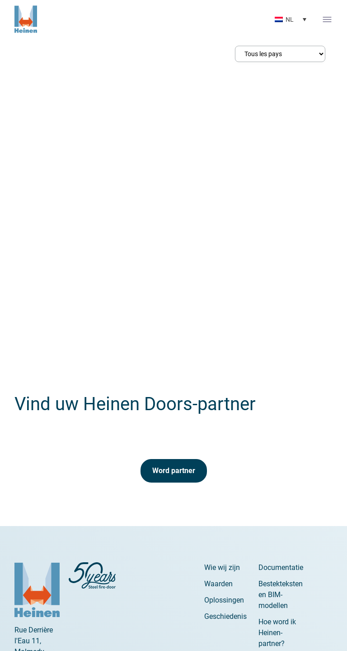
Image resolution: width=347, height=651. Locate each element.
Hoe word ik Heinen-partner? (277, 632)
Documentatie (280, 567)
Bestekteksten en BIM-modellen (280, 594)
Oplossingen (224, 600)
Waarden (218, 583)
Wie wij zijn (222, 567)
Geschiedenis (225, 616)
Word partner (173, 470)
